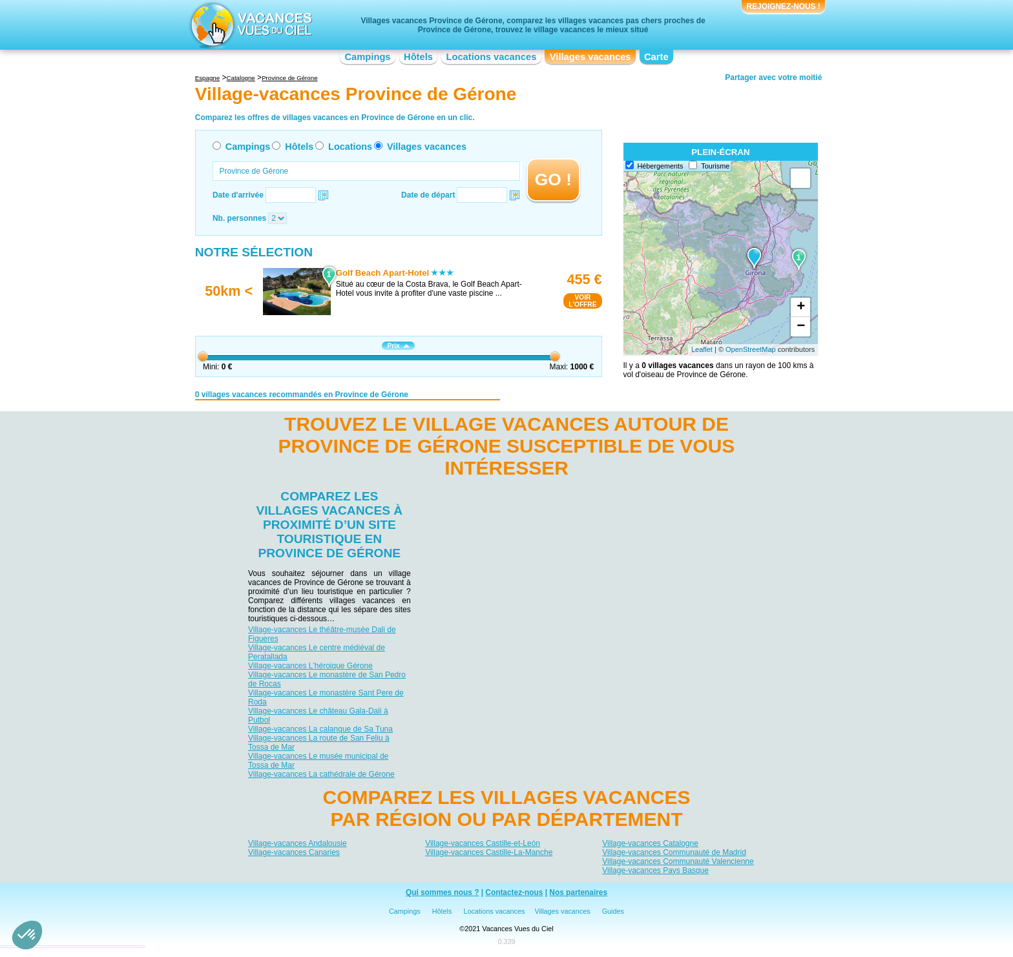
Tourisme (715, 166)
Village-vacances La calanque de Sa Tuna (320, 729)
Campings (367, 57)
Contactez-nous (514, 892)
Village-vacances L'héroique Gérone (310, 665)
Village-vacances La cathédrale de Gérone (321, 774)
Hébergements (661, 166)
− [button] (801, 326)
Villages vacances (590, 57)
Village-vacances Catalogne (650, 843)
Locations (350, 146)
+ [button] (801, 307)
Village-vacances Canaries (294, 852)
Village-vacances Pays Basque (655, 870)
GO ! (553, 179)
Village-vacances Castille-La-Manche (488, 852)
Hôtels (418, 57)
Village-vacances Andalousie (297, 843)
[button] (27, 935)
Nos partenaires (578, 892)
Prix (398, 345)
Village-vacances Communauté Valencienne (677, 861)
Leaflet (702, 349)
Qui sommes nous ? (442, 892)
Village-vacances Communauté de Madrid (674, 852)
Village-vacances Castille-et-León (482, 843)
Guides (613, 911)
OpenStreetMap (751, 349)
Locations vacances (491, 57)
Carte (656, 57)
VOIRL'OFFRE (582, 301)
